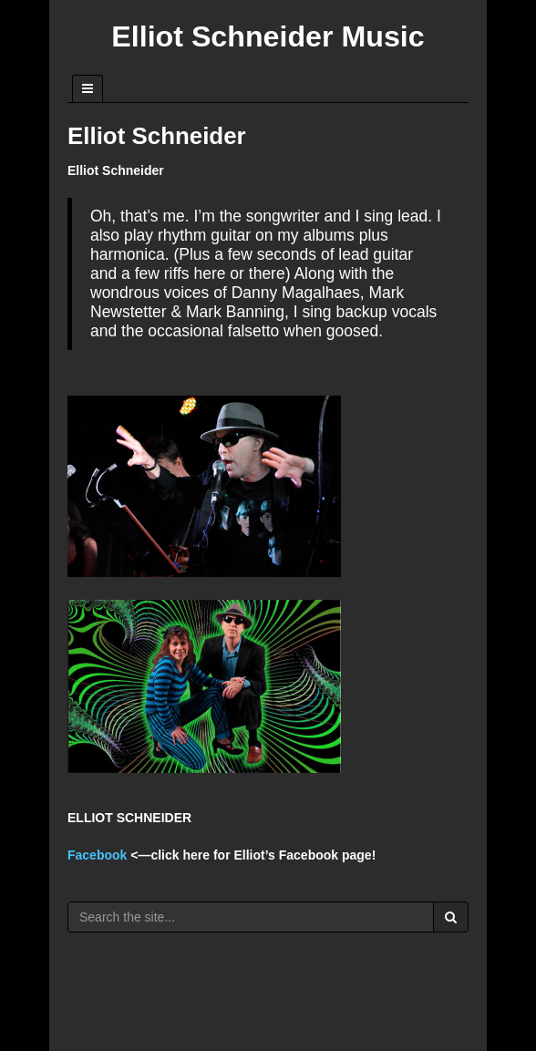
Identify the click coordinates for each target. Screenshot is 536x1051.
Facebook (97, 855)
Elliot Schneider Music (267, 36)
